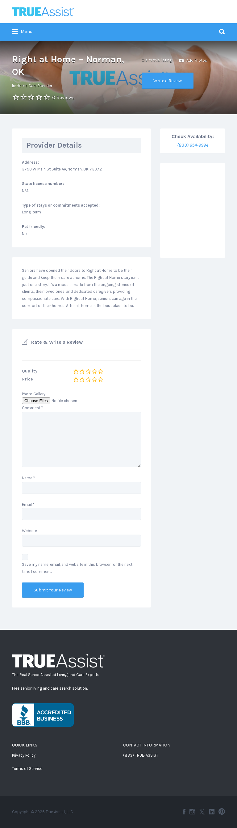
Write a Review (167, 80)
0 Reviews (63, 97)
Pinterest (221, 811)
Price (27, 379)
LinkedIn (211, 811)
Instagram (192, 811)
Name (28, 478)
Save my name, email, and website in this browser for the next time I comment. (77, 568)
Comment (32, 408)
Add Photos (193, 60)
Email (28, 504)
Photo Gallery (33, 394)
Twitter (202, 811)
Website (29, 530)
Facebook (184, 811)
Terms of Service (27, 768)
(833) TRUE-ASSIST (140, 755)
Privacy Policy (23, 755)
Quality (29, 371)
